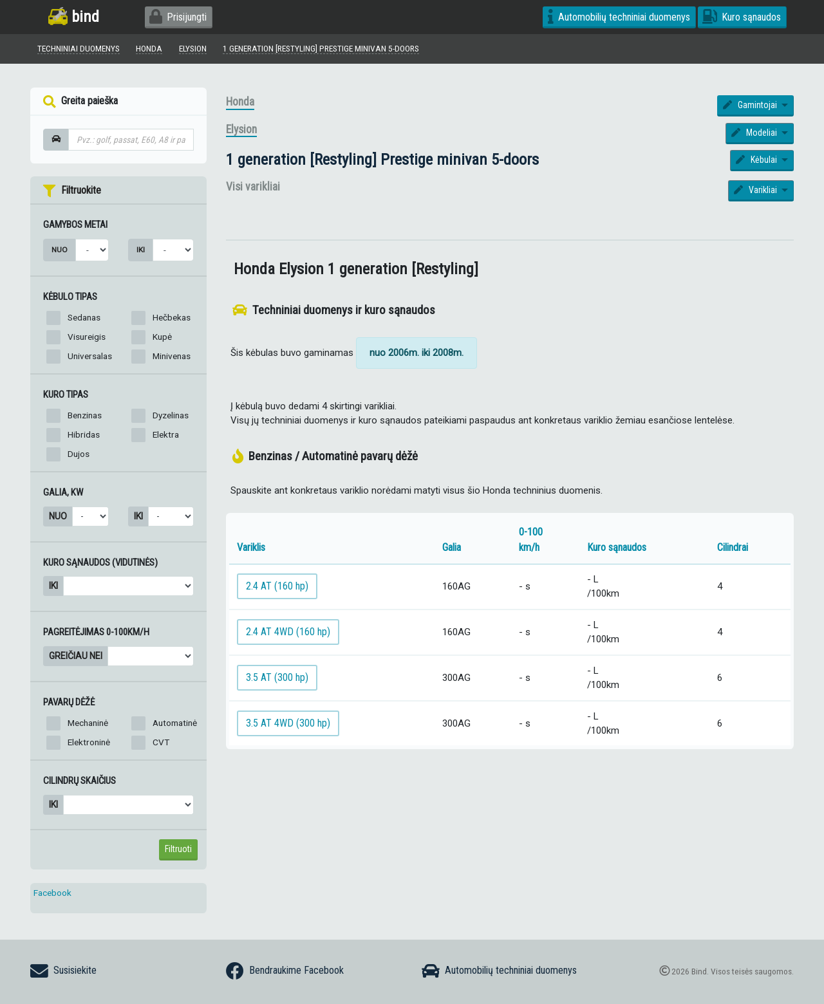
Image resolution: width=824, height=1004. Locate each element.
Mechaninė (88, 723)
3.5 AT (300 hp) (277, 677)
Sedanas (84, 317)
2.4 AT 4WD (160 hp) (288, 632)
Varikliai (756, 190)
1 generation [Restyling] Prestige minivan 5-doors (382, 159)
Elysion (241, 129)
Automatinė (175, 723)
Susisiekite (63, 971)
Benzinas (85, 415)
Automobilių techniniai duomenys (619, 17)
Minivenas (172, 356)
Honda (240, 101)
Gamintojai (751, 105)
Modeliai (755, 132)
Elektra (166, 434)
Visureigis (87, 336)
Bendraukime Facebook (285, 971)
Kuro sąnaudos (741, 17)
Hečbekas (172, 317)
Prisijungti (178, 17)
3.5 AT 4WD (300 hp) (288, 723)
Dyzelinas (171, 415)
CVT (161, 742)
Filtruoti (178, 849)
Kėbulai (757, 159)
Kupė (162, 336)
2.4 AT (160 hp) (277, 586)
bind (73, 16)
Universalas (90, 356)
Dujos (78, 454)
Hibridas (84, 434)
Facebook (52, 893)
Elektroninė (89, 742)
